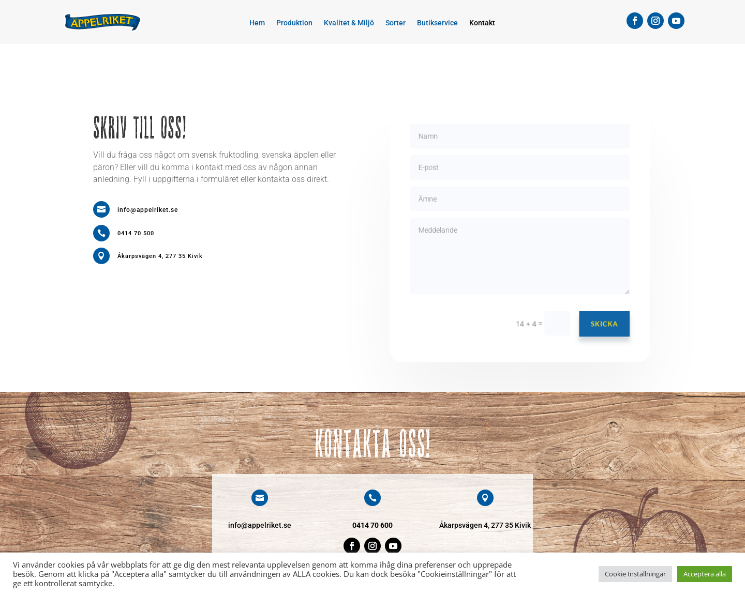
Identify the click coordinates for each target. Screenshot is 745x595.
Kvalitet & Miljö (349, 23)
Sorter (395, 23)
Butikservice (437, 23)
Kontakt (482, 23)
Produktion (294, 23)
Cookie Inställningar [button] (635, 573)
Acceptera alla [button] (704, 573)
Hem (257, 23)
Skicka (601, 320)
